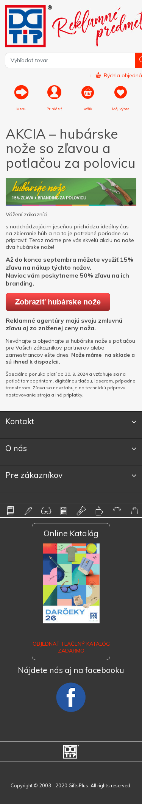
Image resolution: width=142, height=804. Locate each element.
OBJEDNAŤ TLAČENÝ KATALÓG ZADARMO (71, 647)
